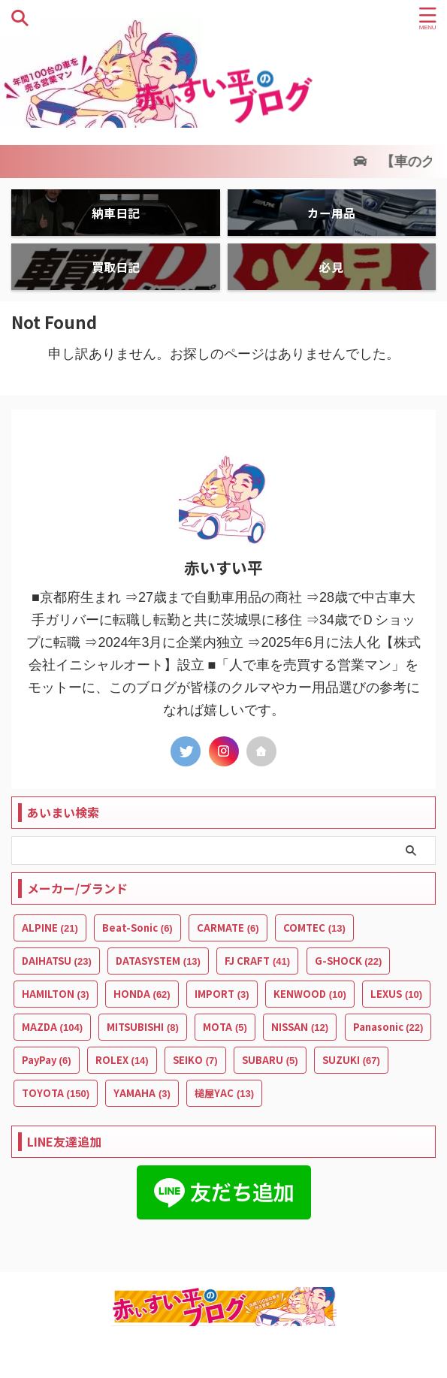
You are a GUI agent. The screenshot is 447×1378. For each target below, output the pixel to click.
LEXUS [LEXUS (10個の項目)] (396, 994)
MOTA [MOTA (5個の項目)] (225, 1027)
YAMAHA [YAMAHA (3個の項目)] (142, 1093)
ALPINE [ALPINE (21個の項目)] (50, 927)
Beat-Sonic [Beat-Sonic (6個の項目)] (137, 927)
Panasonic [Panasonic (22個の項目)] (388, 1027)
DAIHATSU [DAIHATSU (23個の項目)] (57, 960)
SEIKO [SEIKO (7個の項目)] (195, 1060)
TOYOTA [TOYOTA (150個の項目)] (55, 1093)
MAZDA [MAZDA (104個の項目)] (52, 1027)
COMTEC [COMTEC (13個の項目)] (314, 927)
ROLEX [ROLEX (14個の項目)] (122, 1060)
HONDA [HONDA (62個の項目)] (142, 994)
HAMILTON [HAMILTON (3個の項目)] (55, 994)
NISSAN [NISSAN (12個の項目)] (299, 1027)
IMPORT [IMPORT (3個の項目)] (222, 994)
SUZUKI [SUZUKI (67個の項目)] (351, 1060)
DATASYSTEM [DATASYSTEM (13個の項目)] (158, 960)
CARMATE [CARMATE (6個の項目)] (228, 927)
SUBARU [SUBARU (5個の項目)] (270, 1060)
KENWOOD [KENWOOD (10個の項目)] (309, 994)
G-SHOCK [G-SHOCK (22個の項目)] (348, 960)
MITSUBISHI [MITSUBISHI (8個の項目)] (143, 1027)
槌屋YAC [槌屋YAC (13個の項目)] (224, 1093)
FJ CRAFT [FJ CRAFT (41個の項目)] (257, 960)
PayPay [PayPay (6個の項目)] (46, 1060)
